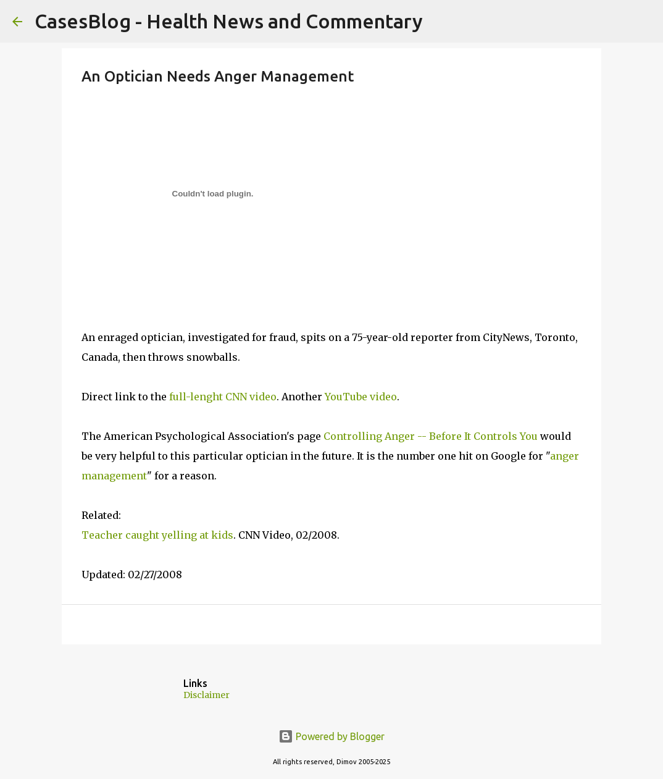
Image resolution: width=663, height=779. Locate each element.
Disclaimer (206, 695)
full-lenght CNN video (223, 396)
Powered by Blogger (331, 736)
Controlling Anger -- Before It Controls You (430, 436)
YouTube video (361, 396)
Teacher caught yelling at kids (157, 535)
